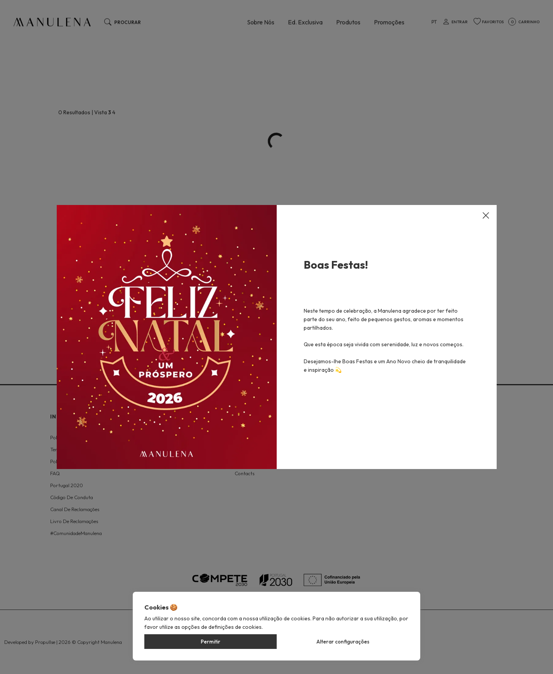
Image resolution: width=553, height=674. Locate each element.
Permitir (210, 641)
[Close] (486, 208)
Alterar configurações (342, 641)
